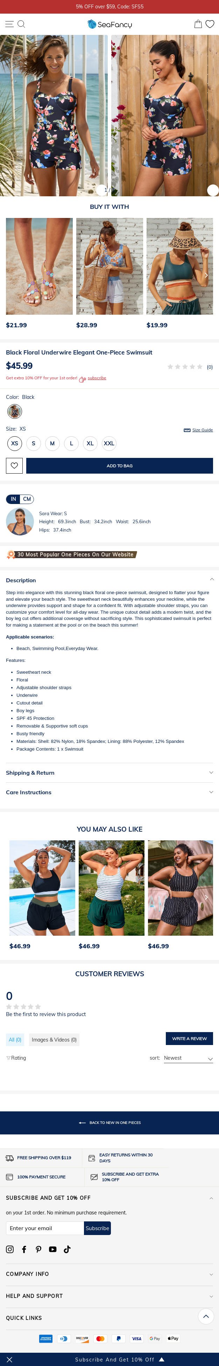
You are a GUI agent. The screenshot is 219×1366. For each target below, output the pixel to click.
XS (15, 443)
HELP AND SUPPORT (109, 1296)
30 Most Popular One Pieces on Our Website (75, 554)
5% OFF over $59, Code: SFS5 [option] (109, 6)
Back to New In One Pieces (110, 1122)
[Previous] (9, 274)
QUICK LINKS (109, 1318)
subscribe (92, 379)
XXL (109, 443)
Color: (20, 397)
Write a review (189, 1038)
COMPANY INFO (109, 1274)
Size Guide (202, 429)
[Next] (206, 274)
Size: (109, 429)
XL (90, 443)
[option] (37, 275)
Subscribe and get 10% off (109, 1198)
